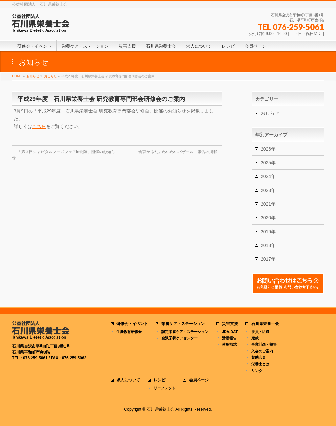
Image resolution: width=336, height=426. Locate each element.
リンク (256, 371)
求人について (128, 380)
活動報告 (229, 338)
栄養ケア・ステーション (183, 324)
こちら (39, 126)
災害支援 (230, 324)
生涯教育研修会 (129, 332)
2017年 (268, 259)
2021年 (268, 204)
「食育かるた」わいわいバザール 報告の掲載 (178, 152)
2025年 (268, 162)
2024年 (268, 176)
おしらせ (270, 113)
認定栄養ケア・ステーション (184, 332)
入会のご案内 (262, 351)
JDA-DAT (230, 332)
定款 (255, 338)
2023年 (268, 190)
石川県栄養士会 (265, 324)
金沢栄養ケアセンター (179, 338)
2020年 (268, 217)
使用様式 (229, 344)
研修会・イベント (132, 324)
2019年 (268, 231)
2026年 (268, 149)
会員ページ (199, 380)
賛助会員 (258, 357)
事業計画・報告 (264, 344)
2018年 (268, 245)
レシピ (159, 380)
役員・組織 (260, 332)
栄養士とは (260, 364)
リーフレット (164, 388)
